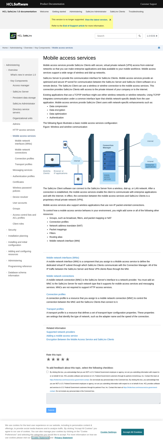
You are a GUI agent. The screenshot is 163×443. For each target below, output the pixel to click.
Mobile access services (62, 48)
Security (12, 230)
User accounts (20, 203)
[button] (5, 65)
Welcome (44, 11)
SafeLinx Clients (117, 11)
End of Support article (73, 26)
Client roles (18, 223)
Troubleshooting (136, 11)
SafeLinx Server (21, 91)
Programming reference (20, 266)
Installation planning (18, 236)
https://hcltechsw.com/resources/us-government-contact (69, 380)
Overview (28, 48)
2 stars (53, 359)
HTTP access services (24, 130)
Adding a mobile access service (62, 335)
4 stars (63, 359)
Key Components (42, 48)
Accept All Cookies (132, 433)
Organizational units (22, 118)
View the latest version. (96, 19)
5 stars (67, 359)
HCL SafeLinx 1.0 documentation (19, 11)
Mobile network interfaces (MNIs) (62, 257)
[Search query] (119, 35)
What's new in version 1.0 (23, 74)
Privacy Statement (64, 439)
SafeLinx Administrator (96, 11)
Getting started (59, 11)
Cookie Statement (40, 439)
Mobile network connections (60, 276)
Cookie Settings (109, 433)
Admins (16, 124)
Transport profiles (23, 164)
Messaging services (22, 170)
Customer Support (149, 4)
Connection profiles (24, 158)
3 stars (58, 359)
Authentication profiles (24, 176)
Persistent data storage (24, 97)
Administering (76, 11)
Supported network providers (60, 332)
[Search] (139, 35)
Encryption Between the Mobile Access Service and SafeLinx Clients (80, 339)
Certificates (18, 182)
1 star (48, 359)
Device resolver (20, 197)
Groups (16, 208)
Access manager (21, 85)
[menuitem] (44, 11)
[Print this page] (159, 48)
